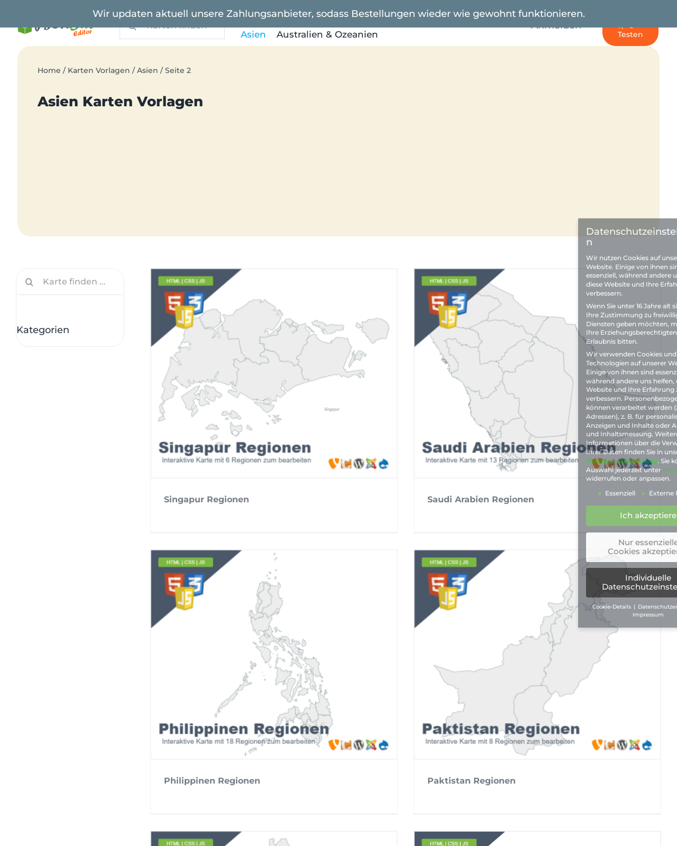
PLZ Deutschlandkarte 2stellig (93, 799)
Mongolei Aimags (414, 664)
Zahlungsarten (60, 752)
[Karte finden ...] (70, 282)
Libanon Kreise (614, 671)
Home (49, 70)
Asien (147, 70)
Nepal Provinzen (207, 656)
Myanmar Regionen (310, 664)
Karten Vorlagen (99, 70)
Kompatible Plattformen (406, 726)
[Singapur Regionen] (274, 373)
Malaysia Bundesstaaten (526, 671)
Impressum (52, 726)
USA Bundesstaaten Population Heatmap (118, 825)
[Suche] (29, 282)
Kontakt (371, 752)
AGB (37, 699)
